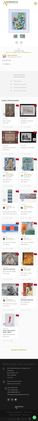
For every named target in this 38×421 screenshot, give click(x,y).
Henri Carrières (12, 55)
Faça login (16, 75)
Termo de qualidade (15, 415)
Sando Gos (26, 238)
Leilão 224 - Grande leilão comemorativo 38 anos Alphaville (19, 52)
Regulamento (18, 412)
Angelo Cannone (28, 206)
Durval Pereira (9, 299)
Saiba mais (26, 415)
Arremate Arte (23, 419)
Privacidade (9, 412)
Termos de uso (28, 412)
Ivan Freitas (8, 206)
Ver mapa (10, 377)
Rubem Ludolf (9, 238)
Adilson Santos (27, 269)
